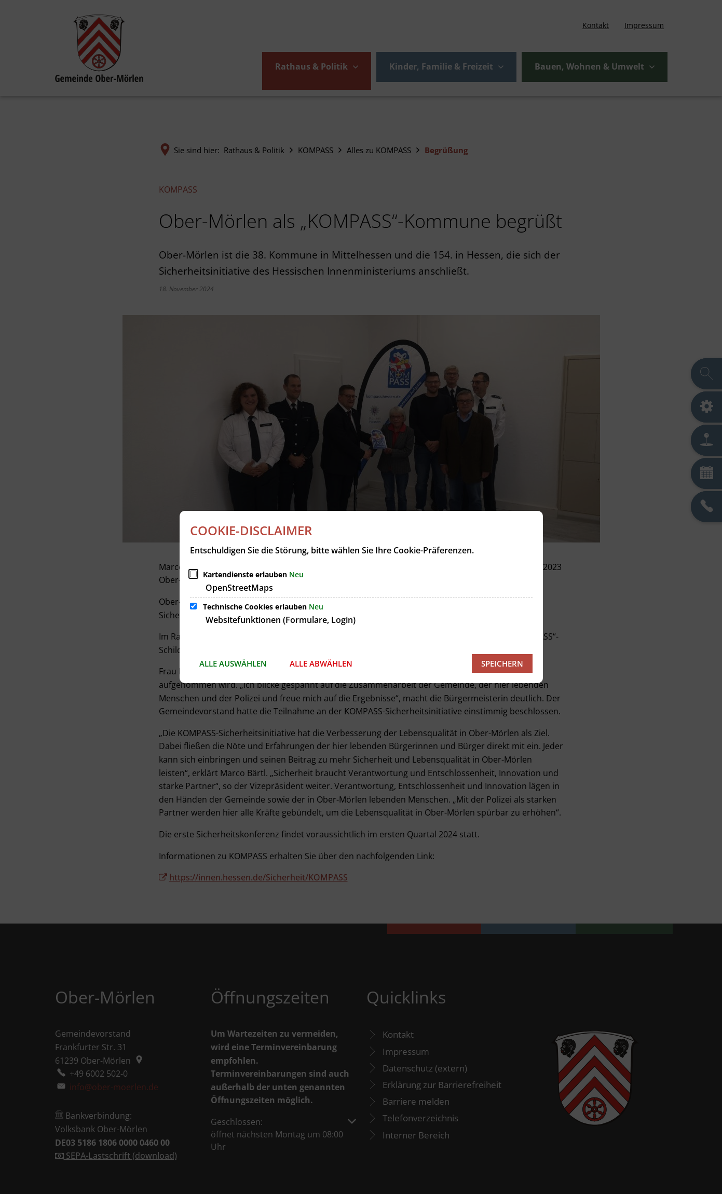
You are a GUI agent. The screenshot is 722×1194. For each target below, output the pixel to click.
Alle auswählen (233, 663)
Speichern (502, 663)
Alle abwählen (321, 663)
